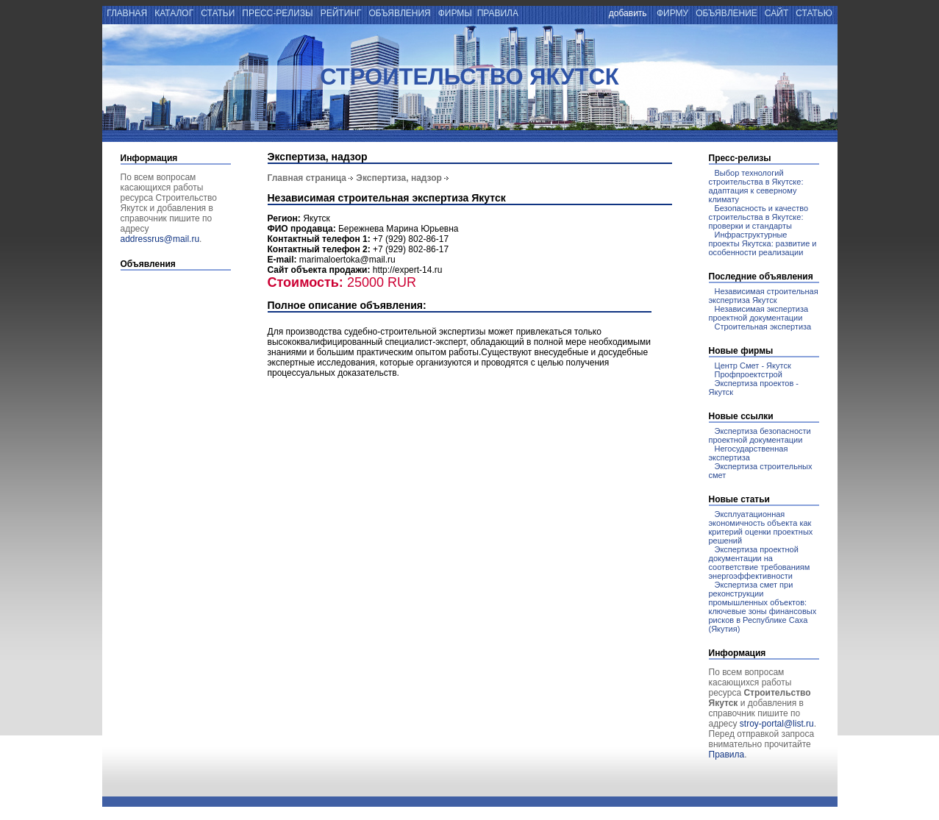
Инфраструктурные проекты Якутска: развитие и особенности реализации (763, 243)
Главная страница (307, 178)
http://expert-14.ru (408, 270)
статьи (218, 13)
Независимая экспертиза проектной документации (759, 313)
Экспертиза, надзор (399, 178)
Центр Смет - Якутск (753, 365)
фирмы (454, 13)
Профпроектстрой (748, 374)
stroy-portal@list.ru (777, 724)
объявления (399, 13)
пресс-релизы (277, 13)
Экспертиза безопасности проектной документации (760, 435)
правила (497, 13)
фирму (672, 13)
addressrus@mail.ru (160, 239)
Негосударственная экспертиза (748, 453)
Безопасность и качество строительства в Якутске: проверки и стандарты (759, 217)
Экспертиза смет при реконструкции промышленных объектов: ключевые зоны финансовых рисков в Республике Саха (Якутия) (763, 606)
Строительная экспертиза (763, 326)
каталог (174, 13)
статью (815, 13)
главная (126, 13)
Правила (727, 754)
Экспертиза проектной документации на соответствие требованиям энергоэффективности (759, 562)
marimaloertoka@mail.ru (347, 259)
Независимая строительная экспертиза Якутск (763, 295)
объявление (726, 13)
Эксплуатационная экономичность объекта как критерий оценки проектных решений (761, 527)
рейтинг (340, 13)
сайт (777, 13)
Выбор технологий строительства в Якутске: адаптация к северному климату (756, 186)
